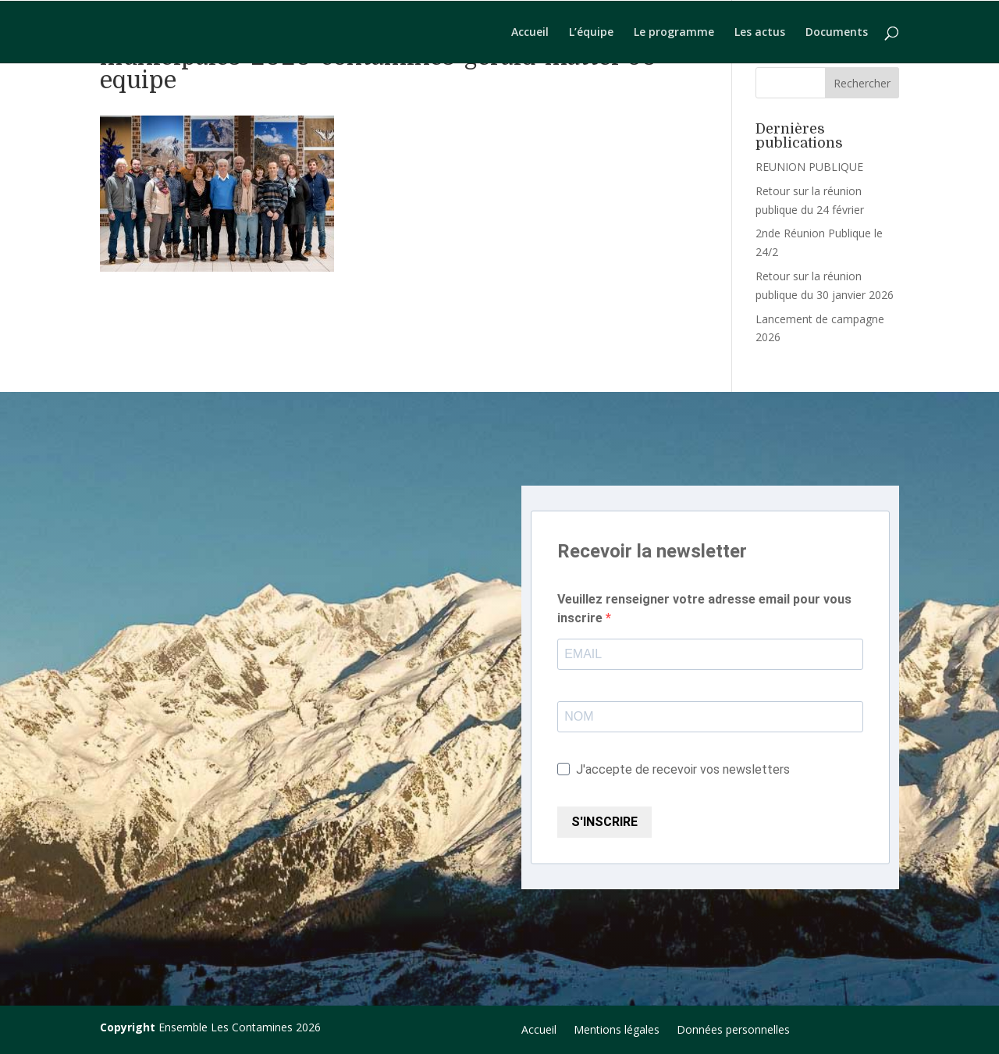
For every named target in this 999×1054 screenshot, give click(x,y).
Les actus (759, 33)
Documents (836, 33)
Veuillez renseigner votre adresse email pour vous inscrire (704, 608)
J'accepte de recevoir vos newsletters (673, 769)
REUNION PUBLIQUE (809, 166)
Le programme (674, 33)
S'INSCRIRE (604, 821)
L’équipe (591, 33)
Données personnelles (733, 1030)
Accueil (530, 33)
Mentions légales (616, 1030)
